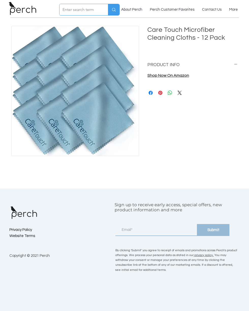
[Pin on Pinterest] (160, 93)
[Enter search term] (80, 9)
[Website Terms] (27, 236)
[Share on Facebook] (151, 93)
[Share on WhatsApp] (170, 93)
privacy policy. (204, 255)
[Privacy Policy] (27, 230)
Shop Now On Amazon (168, 75)
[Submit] (213, 230)
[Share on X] (180, 93)
